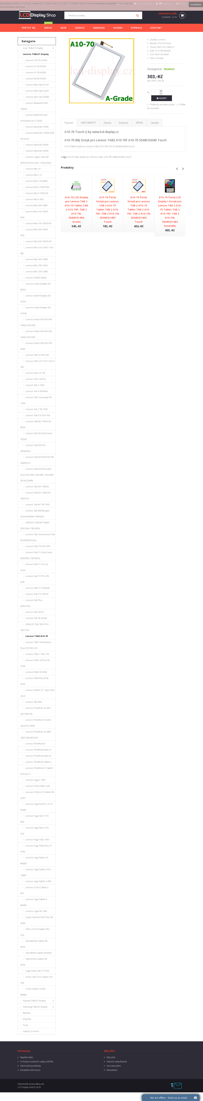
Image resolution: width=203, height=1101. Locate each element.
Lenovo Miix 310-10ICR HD (38, 223)
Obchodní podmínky (30, 1065)
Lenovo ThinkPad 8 (35, 743)
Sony (25, 1025)
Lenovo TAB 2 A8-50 (35, 379)
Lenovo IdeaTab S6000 (36, 150)
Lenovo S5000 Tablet (36, 277)
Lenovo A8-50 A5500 (35, 78)
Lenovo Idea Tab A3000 (37, 96)
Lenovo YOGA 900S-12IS (37, 785)
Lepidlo (155, 122)
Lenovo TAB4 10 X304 (36, 672)
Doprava (123, 122)
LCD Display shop (25, 1087)
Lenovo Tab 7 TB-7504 (36, 409)
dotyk (82, 156)
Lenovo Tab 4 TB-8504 (36, 391)
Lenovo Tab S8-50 (34, 611)
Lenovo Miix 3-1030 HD (36, 193)
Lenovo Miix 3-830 (34, 199)
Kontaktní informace (30, 1069)
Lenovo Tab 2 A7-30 (35, 372)
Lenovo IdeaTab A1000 (36, 126)
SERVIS (139, 122)
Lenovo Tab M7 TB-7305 (37, 504)
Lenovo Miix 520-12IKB (36, 259)
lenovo (94, 156)
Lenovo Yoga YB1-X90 (36, 911)
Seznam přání (114, 1065)
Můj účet (111, 1057)
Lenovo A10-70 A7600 (36, 60)
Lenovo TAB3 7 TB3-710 (37, 654)
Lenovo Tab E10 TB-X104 (37, 415)
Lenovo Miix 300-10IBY (36, 205)
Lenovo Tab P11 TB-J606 (37, 587)
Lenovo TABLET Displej (36, 54)
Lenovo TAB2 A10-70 (36, 636)
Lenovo (162, 39)
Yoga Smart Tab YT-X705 (37, 970)
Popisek (68, 122)
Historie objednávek (117, 1061)
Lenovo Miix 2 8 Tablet (36, 180)
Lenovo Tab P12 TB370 (36, 594)
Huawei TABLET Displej (34, 1000)
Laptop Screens (31, 1031)
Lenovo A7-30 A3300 (35, 66)
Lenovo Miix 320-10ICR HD (38, 241)
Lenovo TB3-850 (33, 701)
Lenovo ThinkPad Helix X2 (38, 755)
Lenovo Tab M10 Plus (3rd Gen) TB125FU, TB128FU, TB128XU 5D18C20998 (37, 474)
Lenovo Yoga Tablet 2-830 (38, 881)
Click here (20, 6)
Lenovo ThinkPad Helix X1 (38, 749)
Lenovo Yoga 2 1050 (35, 779)
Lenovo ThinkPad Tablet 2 (38, 761)
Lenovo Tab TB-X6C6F (36, 618)
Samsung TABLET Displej (35, 1006)
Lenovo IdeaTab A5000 (36, 144)
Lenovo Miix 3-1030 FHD (37, 187)
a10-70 (71, 156)
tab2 (101, 156)
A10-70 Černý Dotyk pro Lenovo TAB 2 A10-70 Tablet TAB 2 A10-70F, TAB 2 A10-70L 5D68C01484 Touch (107, 209)
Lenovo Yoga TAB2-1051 (37, 839)
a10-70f (107, 156)
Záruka (107, 122)
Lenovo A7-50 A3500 (35, 72)
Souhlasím (195, 4)
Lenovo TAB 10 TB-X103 (37, 354)
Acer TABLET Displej (33, 48)
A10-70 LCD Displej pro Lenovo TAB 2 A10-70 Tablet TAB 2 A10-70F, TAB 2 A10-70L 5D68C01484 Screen (76, 209)
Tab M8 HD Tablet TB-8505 (38, 952)
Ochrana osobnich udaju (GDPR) (36, 1061)
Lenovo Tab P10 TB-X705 (37, 546)
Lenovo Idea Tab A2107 (37, 84)
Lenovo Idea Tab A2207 (37, 90)
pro (88, 156)
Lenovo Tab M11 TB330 (37, 486)
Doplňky (27, 1018)
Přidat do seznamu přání (162, 104)
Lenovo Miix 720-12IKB (36, 271)
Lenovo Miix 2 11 (33, 174)
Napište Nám (26, 1057)
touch (128, 156)
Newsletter (112, 1069)
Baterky (26, 1012)
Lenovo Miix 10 (32, 168)
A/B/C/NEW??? (88, 122)
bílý (77, 156)
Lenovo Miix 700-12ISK (36, 265)
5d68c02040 (118, 156)
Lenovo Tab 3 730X (34, 385)
